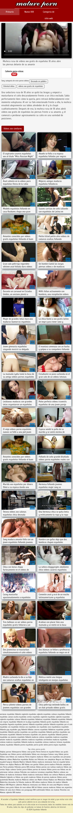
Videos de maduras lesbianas (11, 774)
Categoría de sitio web (48, 15)
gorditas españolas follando (41, 732)
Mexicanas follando (65, 779)
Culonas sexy (53, 754)
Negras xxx (60, 759)
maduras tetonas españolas (59, 742)
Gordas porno (22, 769)
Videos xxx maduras (17, 757)
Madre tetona (43, 779)
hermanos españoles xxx (32, 734)
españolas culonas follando (17, 719)
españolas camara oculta (9, 717)
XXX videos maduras (40, 782)
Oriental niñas (8, 86)
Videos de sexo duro (8, 790)
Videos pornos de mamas (36, 769)
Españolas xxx (5, 754)
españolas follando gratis (41, 722)
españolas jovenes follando (25, 724)
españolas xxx (34, 727)
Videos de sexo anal (48, 785)
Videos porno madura (47, 764)
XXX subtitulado (39, 790)
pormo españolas (26, 745)
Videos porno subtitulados (21, 754)
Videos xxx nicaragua (40, 754)
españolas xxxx (45, 727)
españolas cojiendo (55, 717)
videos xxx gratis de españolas (30, 86)
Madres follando (25, 762)
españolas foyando (7, 724)
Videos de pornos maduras (46, 777)
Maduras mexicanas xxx (32, 785)
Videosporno (16, 752)
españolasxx (56, 727)
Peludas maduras (25, 782)
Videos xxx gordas (32, 764)
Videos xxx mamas (52, 790)
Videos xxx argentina (64, 787)
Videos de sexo (20, 787)
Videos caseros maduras (46, 787)
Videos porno (63, 754)
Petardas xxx (65, 790)
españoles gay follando (18, 729)
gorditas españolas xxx (61, 732)
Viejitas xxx (53, 779)
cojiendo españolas (44, 714)
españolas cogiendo (39, 717)
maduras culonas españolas (42, 737)
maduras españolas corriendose (40, 739)
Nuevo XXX (29, 11)
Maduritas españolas (20, 759)
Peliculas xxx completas (46, 759)
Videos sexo (4, 757)
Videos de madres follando (58, 782)
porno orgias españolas (57, 745)
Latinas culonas (14, 772)
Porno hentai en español (45, 752)
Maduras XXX (19, 764)
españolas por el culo (64, 724)
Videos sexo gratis (29, 752)
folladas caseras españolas (38, 729)
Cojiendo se (10, 777)
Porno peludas (8, 767)
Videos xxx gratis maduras (25, 777)
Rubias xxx (33, 759)
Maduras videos (6, 759)
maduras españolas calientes (17, 739)
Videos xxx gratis (61, 752)
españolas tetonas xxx (19, 727)
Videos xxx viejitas (7, 764)
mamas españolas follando (10, 745)
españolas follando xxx (60, 722)
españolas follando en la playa (20, 722)
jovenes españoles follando (21, 737)
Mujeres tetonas (63, 785)
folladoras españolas (56, 729)
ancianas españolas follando (10, 714)
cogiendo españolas (29, 714)
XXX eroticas (30, 767)
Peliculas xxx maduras (29, 772)
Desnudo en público (38, 81)
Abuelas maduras (15, 779)
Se (17, 782)
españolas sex (5, 727)
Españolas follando (36, 4)
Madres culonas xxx (60, 772)
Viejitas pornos (5, 752)
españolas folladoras (35, 719)
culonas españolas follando (61, 714)
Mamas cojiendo (6, 792)
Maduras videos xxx (29, 779)
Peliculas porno (20, 767)
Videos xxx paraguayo (24, 790)
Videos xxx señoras (51, 774)
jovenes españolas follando (52, 734)
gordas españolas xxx (22, 732)
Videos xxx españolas (52, 757)
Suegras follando (12, 762)
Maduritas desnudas (8, 782)
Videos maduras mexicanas (42, 762)
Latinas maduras (56, 767)
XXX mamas (17, 792)
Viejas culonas (10, 769)
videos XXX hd (31, 787)
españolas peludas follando (45, 724)
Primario (10, 11)
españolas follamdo (50, 719)
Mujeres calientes (15, 785)
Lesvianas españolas (45, 772)
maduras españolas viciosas (38, 742)
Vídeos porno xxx (53, 769)
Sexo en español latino (61, 762)
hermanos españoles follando (11, 734)
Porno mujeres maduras (34, 757)
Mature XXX (4, 785)
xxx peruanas (65, 757)
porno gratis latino (41, 745)
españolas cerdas (25, 717)
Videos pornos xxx (43, 767)
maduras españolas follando (16, 742)
